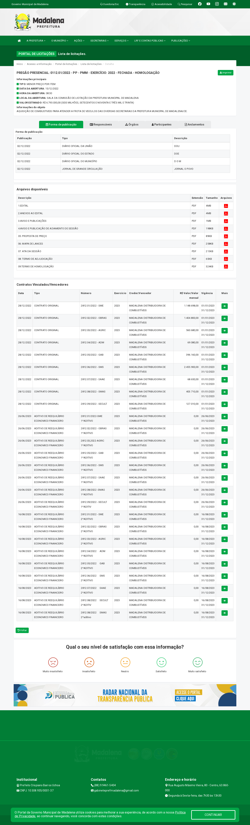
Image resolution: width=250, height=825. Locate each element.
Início (20, 64)
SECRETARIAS (99, 40)
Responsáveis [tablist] (98, 124)
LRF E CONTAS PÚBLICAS (149, 40)
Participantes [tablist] (165, 124)
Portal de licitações (66, 64)
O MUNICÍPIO (59, 40)
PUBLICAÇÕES (180, 40)
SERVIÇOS (121, 40)
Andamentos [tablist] (201, 124)
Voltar (22, 630)
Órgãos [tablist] (131, 124)
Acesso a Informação (39, 64)
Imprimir (225, 72)
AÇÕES (79, 40)
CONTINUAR (213, 815)
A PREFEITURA (36, 40)
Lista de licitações (91, 64)
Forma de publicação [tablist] (54, 124)
